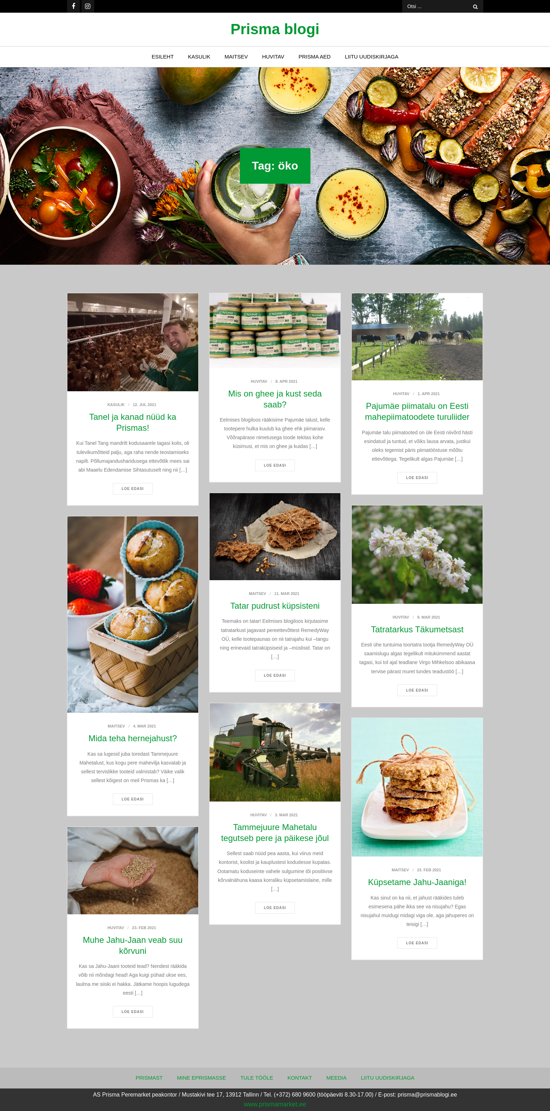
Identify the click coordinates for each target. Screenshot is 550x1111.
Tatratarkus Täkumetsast (417, 629)
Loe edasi (133, 489)
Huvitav (273, 57)
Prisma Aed (314, 57)
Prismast (149, 1078)
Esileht (163, 57)
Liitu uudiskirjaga (372, 57)
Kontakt (300, 1078)
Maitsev (236, 57)
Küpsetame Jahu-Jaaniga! (417, 882)
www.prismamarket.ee (275, 1104)
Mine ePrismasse (201, 1078)
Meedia (336, 1078)
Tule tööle (256, 1078)
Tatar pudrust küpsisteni (275, 605)
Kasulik (199, 57)
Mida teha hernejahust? (133, 738)
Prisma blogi (274, 29)
